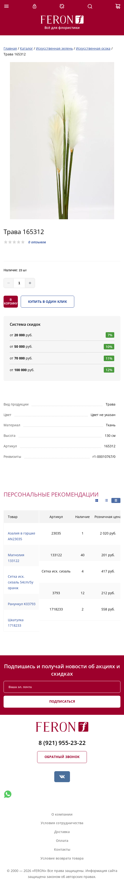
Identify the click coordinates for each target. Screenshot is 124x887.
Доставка (62, 831)
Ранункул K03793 (21, 604)
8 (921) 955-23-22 (62, 743)
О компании (62, 814)
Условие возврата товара (62, 858)
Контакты (62, 849)
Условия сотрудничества (62, 823)
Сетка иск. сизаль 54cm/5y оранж (20, 582)
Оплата (62, 840)
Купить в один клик (47, 301)
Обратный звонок (62, 756)
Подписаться (62, 701)
